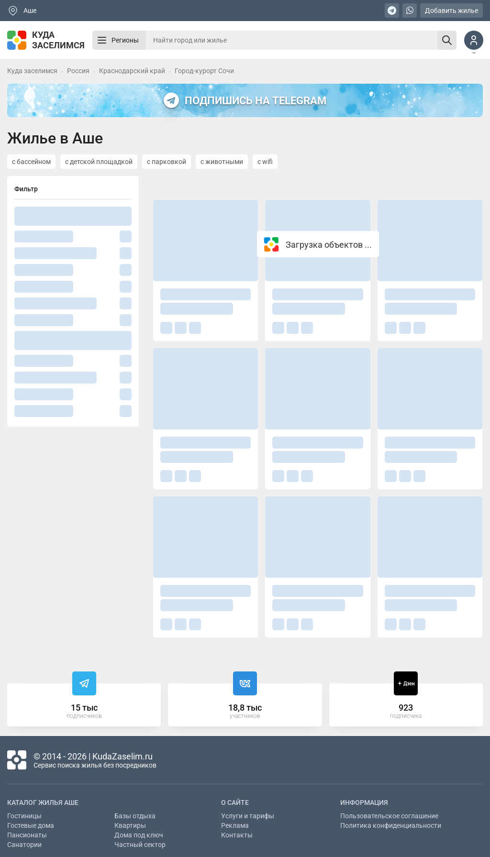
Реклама (235, 825)
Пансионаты (27, 835)
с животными (221, 161)
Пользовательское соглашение (389, 816)
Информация (364, 802)
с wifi (265, 161)
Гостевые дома (30, 825)
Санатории (24, 844)
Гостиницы (24, 816)
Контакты (237, 835)
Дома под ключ (138, 835)
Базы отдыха (135, 816)
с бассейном (31, 161)
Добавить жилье (451, 10)
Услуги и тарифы (247, 816)
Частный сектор (140, 844)
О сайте (235, 802)
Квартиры (130, 825)
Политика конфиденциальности (390, 825)
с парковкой (166, 161)
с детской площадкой (99, 161)
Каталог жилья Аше (42, 802)
